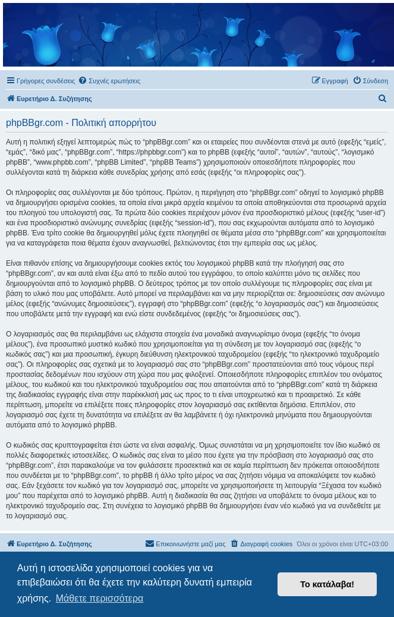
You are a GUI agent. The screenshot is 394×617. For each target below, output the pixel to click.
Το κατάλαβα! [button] (327, 584)
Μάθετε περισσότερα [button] (100, 598)
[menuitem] (109, 81)
